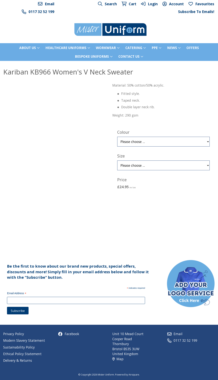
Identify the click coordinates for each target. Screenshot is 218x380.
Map (117, 359)
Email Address (16, 294)
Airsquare (134, 374)
